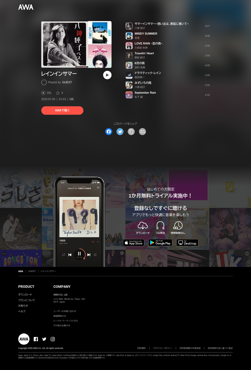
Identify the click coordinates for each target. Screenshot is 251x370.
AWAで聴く (62, 110)
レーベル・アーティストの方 (65, 321)
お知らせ (23, 305)
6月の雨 (140, 63)
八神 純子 (140, 28)
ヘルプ (21, 311)
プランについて (26, 300)
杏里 (137, 38)
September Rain (145, 92)
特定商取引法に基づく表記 (220, 348)
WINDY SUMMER (146, 33)
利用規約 (141, 348)
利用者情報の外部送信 (190, 348)
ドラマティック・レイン (148, 73)
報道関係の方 (59, 316)
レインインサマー (48, 271)
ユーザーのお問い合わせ (64, 311)
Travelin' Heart (144, 53)
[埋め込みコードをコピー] (142, 131)
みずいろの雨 (143, 82)
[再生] (107, 75)
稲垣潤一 (140, 77)
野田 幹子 (140, 57)
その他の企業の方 (61, 325)
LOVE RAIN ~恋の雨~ (148, 43)
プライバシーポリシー (162, 348)
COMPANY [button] (61, 286)
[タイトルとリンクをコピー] (131, 131)
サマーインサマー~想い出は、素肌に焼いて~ (162, 23)
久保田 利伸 (141, 47)
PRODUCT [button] (26, 286)
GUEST (67, 82)
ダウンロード (25, 294)
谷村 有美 (140, 67)
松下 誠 (139, 97)
